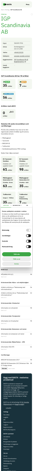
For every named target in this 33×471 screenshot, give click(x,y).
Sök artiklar (6, 415)
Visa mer (4, 368)
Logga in (5, 425)
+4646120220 (18, 52)
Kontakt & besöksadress (10, 458)
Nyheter (5, 466)
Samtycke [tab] (6, 205)
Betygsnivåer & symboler (10, 441)
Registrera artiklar (8, 422)
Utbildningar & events (9, 461)
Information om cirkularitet (9, 308)
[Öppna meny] (26, 4)
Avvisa (16, 264)
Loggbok (5, 417)
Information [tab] (16, 205)
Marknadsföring (7, 463)
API (4, 420)
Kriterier (5, 439)
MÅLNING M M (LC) (7, 274)
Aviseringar (6, 449)
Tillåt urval (16, 259)
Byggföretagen (19, 404)
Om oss (5, 456)
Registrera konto (7, 427)
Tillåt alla (16, 254)
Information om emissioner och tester (12, 334)
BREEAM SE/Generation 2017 (10, 360)
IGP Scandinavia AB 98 (15, 76)
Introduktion (6, 437)
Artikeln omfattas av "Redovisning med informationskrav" (13, 288)
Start (2, 10)
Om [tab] (27, 205)
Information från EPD (7, 347)
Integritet (6, 468)
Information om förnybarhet (9, 321)
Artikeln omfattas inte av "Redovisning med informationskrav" (14, 294)
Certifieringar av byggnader (10, 444)
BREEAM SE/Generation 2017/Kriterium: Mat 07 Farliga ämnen (15, 364)
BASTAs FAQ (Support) (9, 429)
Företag (7, 10)
